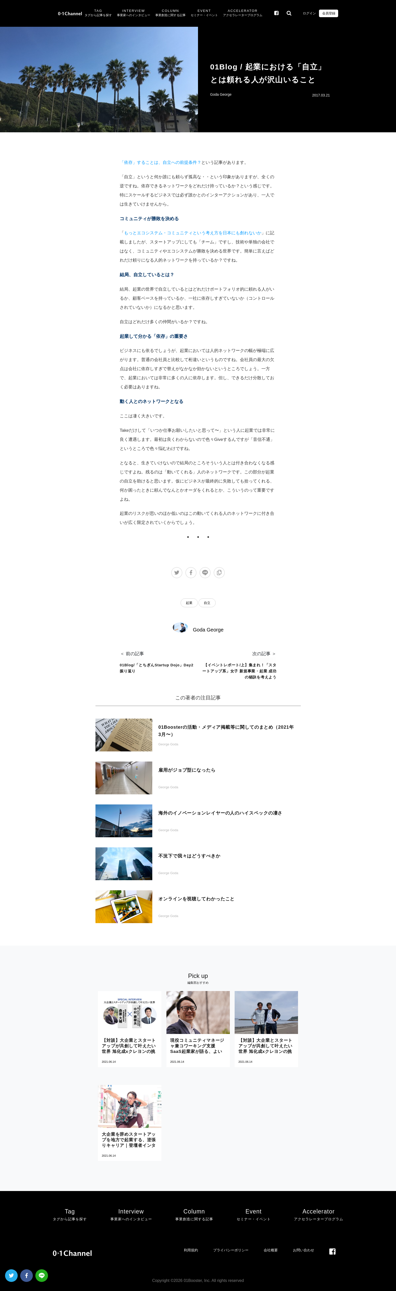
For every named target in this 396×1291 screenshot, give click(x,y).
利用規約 (191, 1250)
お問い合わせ (303, 1250)
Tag (98, 13)
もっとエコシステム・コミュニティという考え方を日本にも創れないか (192, 233)
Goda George (221, 94)
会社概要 (271, 1250)
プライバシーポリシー (231, 1250)
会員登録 (328, 13)
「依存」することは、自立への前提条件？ (160, 162)
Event (204, 13)
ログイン (309, 13)
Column (170, 13)
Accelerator (242, 13)
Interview (133, 13)
